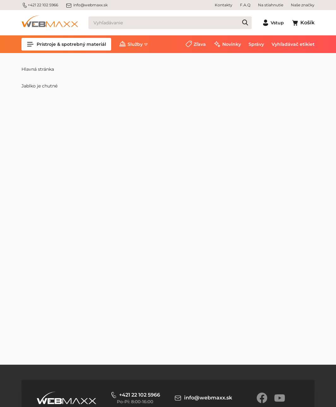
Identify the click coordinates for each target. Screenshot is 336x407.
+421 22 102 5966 (39, 5)
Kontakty (223, 5)
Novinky (231, 44)
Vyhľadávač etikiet (293, 44)
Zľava (200, 44)
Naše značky (303, 5)
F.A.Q (245, 5)
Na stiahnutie (270, 5)
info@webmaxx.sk (87, 5)
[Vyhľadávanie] (170, 22)
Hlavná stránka (37, 69)
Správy (256, 44)
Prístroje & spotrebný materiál (66, 44)
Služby (135, 44)
